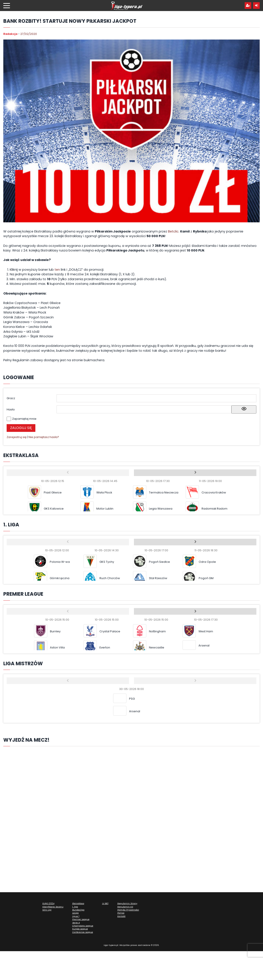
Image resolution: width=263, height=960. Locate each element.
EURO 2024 (48, 903)
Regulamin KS (125, 906)
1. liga (75, 906)
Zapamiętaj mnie (24, 419)
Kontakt (121, 916)
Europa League (80, 928)
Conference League (82, 932)
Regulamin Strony (127, 903)
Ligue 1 (75, 916)
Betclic (173, 231)
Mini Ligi (46, 909)
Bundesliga (78, 909)
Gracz (11, 398)
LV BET (105, 903)
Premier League (81, 919)
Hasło (11, 409)
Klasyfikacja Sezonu (52, 906)
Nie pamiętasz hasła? (44, 437)
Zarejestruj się (17, 437)
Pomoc (120, 912)
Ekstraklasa (78, 903)
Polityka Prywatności (128, 909)
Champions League (82, 925)
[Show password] (243, 409)
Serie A (76, 922)
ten (58, 269)
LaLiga (75, 912)
